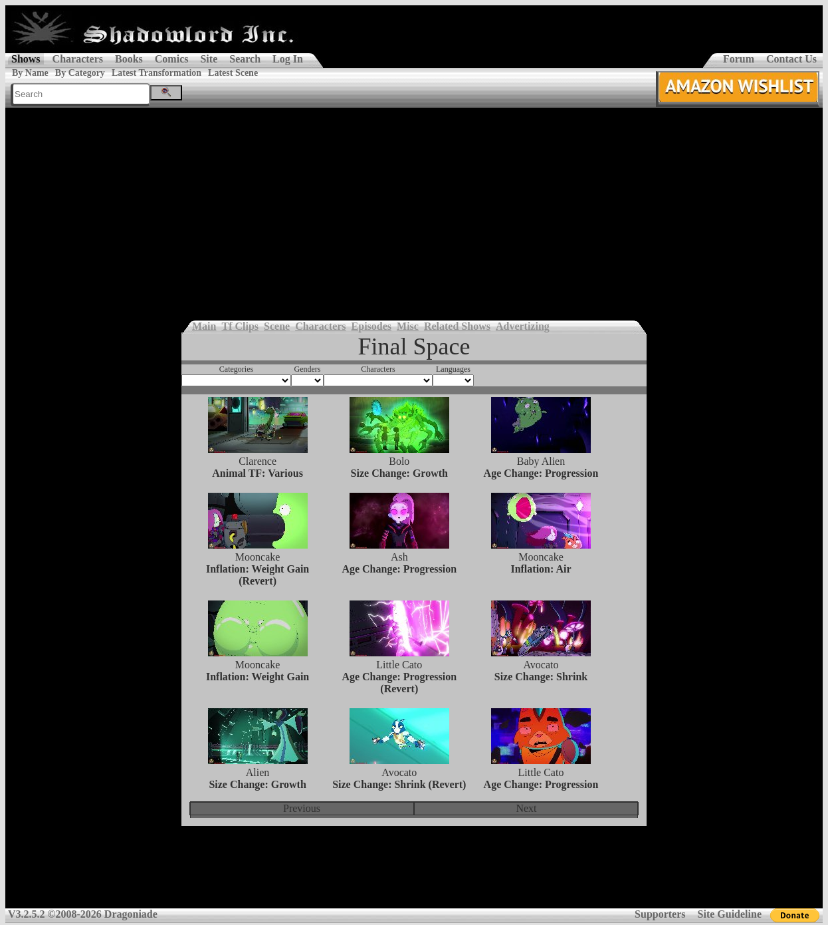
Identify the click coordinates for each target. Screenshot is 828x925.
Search (244, 59)
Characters (77, 59)
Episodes (371, 326)
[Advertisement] (414, 207)
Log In (287, 59)
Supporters (660, 914)
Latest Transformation (156, 73)
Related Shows (457, 326)
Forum (738, 59)
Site (208, 59)
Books (129, 59)
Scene (277, 326)
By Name (30, 73)
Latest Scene (233, 73)
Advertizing (523, 326)
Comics (172, 59)
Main (204, 326)
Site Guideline (730, 914)
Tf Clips (240, 326)
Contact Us (791, 59)
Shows (26, 59)
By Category (80, 73)
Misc (408, 326)
